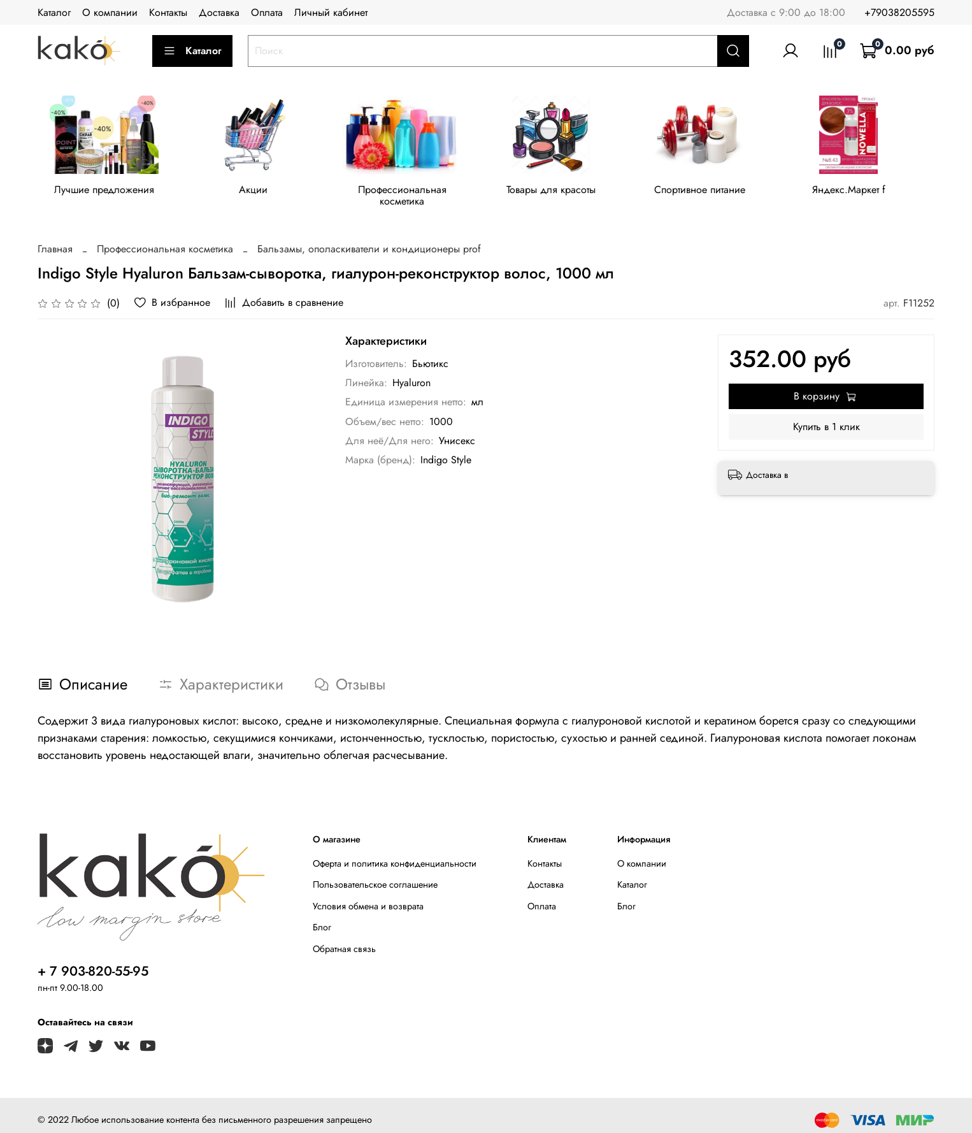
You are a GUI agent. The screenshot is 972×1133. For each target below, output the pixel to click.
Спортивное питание (713, 192)
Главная (55, 239)
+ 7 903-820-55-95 (93, 961)
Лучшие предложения (106, 192)
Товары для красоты (561, 192)
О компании (110, 12)
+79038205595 (899, 12)
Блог (322, 917)
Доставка (219, 12)
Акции (257, 192)
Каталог (54, 12)
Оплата (267, 12)
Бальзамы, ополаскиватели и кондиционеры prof (369, 239)
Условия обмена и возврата (368, 896)
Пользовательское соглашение (375, 875)
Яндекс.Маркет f (866, 192)
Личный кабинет (331, 12)
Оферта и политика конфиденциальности (394, 854)
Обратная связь (344, 939)
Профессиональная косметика (410, 192)
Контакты (168, 12)
